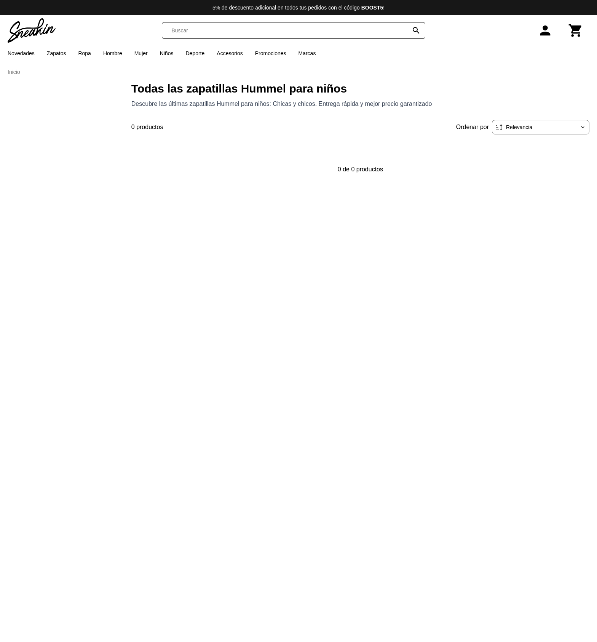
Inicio (14, 72)
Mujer (141, 53)
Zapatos (56, 53)
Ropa (84, 53)
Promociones (270, 53)
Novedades (21, 53)
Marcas (307, 53)
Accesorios (230, 53)
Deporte (195, 53)
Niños (167, 53)
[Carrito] (575, 30)
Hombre (112, 53)
